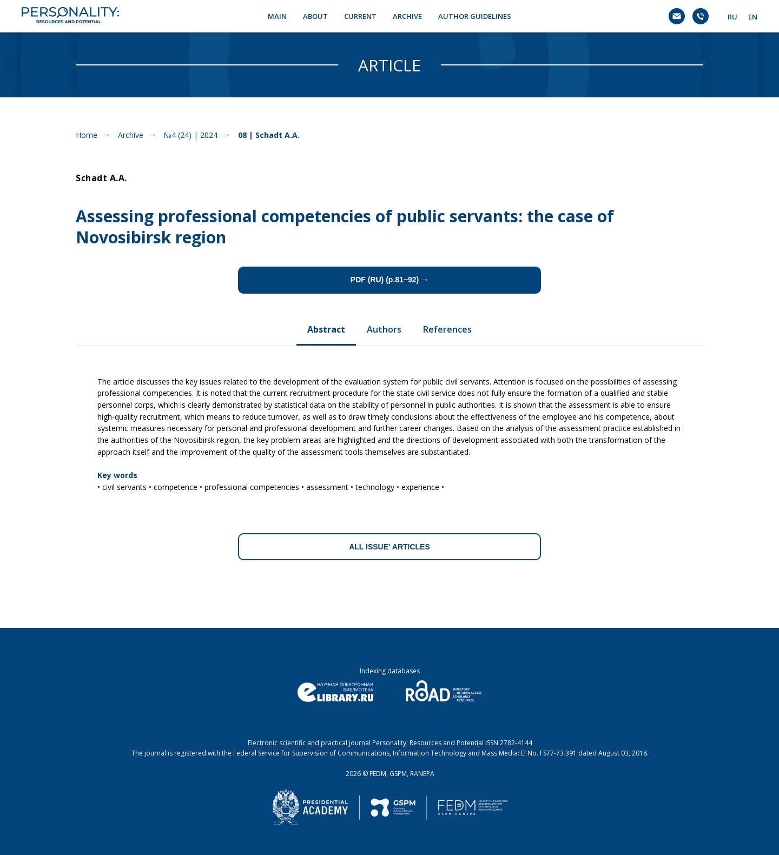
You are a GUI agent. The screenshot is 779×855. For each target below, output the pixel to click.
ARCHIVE (407, 16)
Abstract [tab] (326, 329)
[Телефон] (700, 16)
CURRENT (360, 16)
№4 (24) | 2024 (190, 135)
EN (752, 17)
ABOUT (315, 16)
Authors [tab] (384, 329)
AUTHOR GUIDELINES (474, 16)
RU (732, 17)
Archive (130, 135)
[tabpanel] (389, 430)
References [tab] (447, 329)
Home (86, 135)
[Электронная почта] (677, 16)
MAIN (277, 16)
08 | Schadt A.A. (269, 135)
